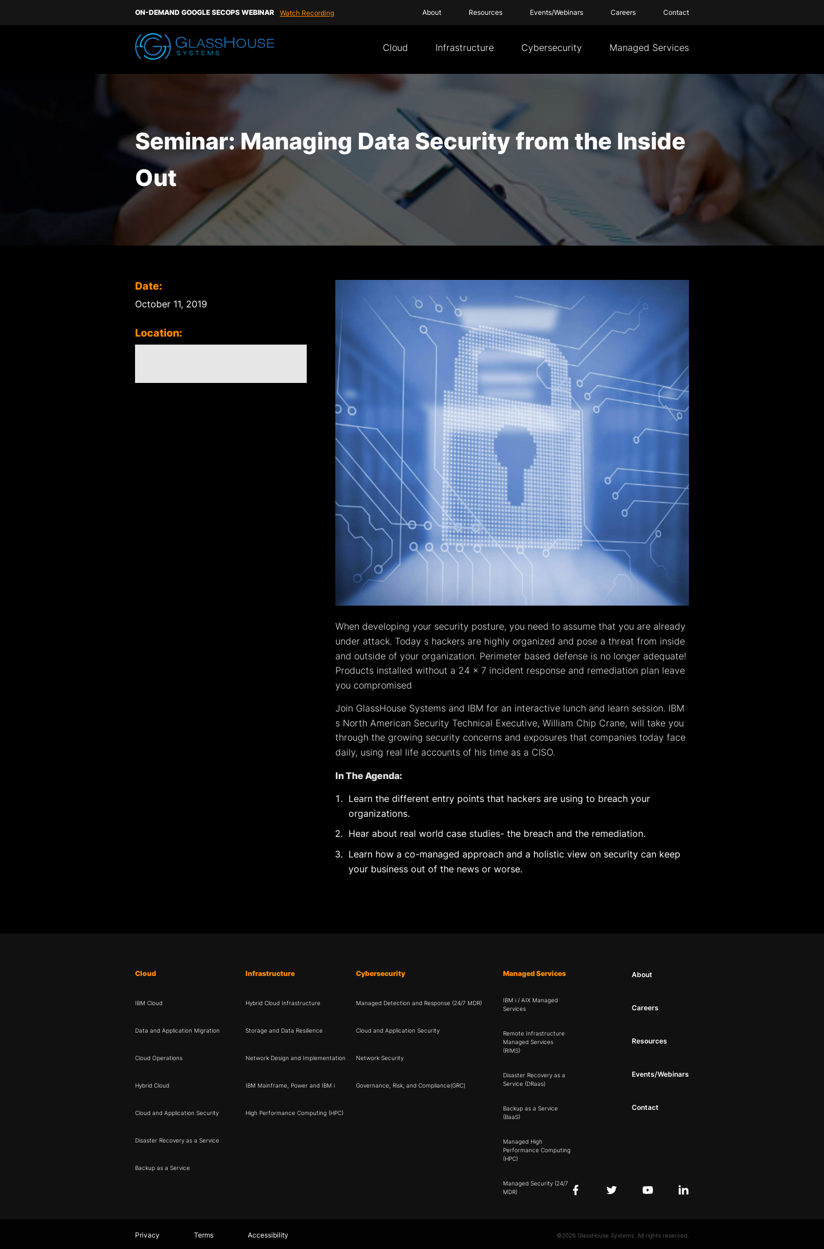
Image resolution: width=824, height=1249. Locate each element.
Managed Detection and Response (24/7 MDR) (419, 1002)
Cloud (395, 47)
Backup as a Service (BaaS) (530, 1112)
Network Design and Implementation (295, 1057)
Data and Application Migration (177, 1030)
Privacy (147, 1235)
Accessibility (268, 1235)
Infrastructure (464, 47)
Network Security (379, 1057)
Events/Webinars (556, 12)
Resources (485, 12)
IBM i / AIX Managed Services (530, 1004)
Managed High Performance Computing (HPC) (537, 1150)
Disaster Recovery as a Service (177, 1140)
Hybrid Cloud (152, 1085)
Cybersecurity (551, 47)
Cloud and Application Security (177, 1112)
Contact (676, 12)
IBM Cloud (149, 1002)
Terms (203, 1235)
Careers (623, 12)
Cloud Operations (159, 1057)
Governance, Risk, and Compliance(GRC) (410, 1085)
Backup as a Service (162, 1167)
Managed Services (649, 47)
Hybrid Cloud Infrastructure (282, 1002)
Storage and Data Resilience (284, 1030)
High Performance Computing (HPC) (294, 1112)
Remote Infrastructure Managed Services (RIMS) (534, 1042)
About (431, 12)
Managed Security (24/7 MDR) (535, 1187)
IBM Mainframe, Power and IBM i (290, 1085)
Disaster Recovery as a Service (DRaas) (534, 1079)
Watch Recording (307, 13)
